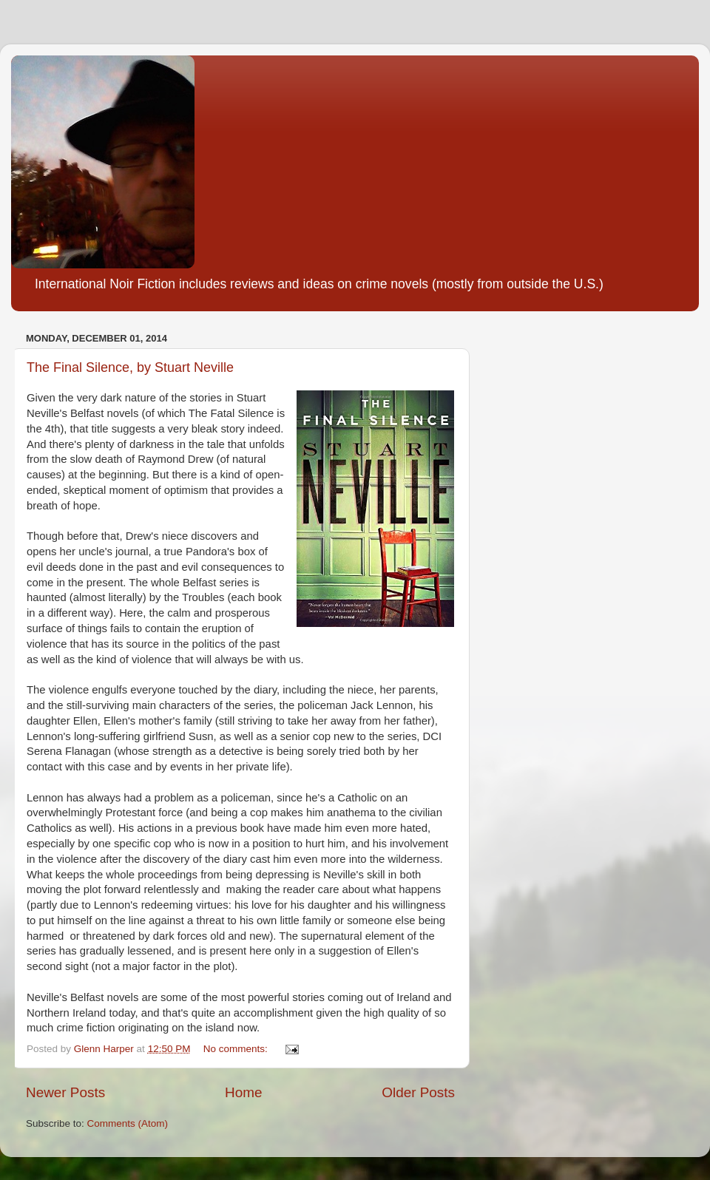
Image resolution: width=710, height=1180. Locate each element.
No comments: (237, 1048)
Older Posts (418, 1092)
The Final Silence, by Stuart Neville (130, 367)
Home (243, 1092)
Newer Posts (65, 1092)
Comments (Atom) (128, 1123)
